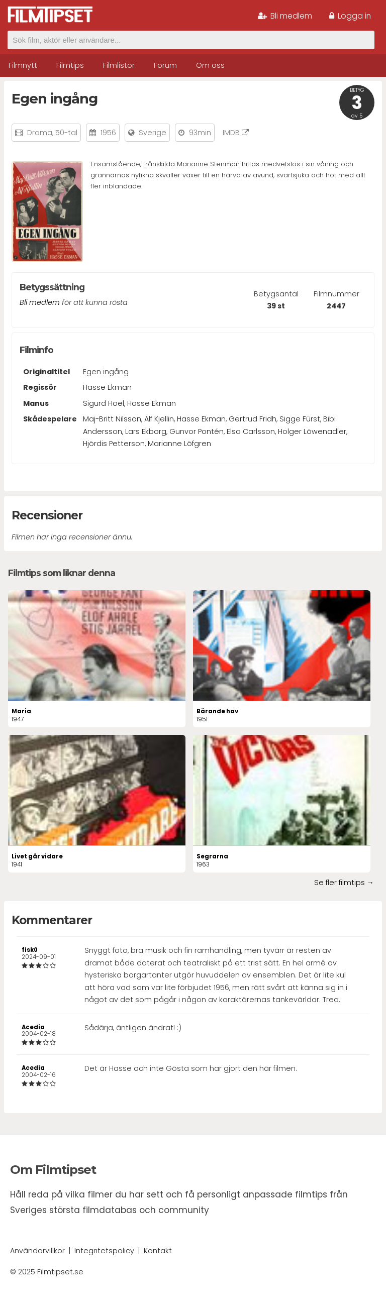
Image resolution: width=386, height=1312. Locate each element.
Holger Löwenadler (312, 431)
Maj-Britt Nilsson (112, 419)
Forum (165, 65)
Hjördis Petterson (114, 444)
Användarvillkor (37, 1251)
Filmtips (70, 65)
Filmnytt (23, 65)
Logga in (350, 16)
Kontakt (158, 1251)
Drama (39, 133)
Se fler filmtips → (344, 883)
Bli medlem (285, 16)
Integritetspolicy (104, 1251)
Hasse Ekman (107, 387)
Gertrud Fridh (252, 419)
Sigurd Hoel (103, 403)
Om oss (210, 65)
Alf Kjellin (159, 419)
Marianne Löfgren (179, 444)
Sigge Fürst (299, 419)
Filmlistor (119, 65)
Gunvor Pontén (196, 431)
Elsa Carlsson (251, 431)
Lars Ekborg (145, 431)
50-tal (66, 133)
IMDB (236, 133)
